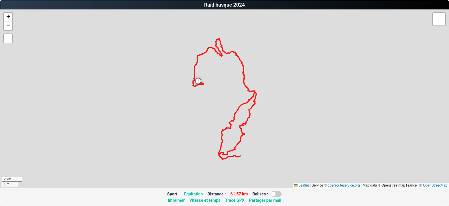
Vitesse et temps (204, 200)
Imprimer (176, 200)
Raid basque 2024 (224, 5)
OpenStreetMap (435, 185)
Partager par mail (265, 200)
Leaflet (301, 185)
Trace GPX (235, 200)
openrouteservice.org (344, 185)
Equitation (193, 194)
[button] (198, 81)
